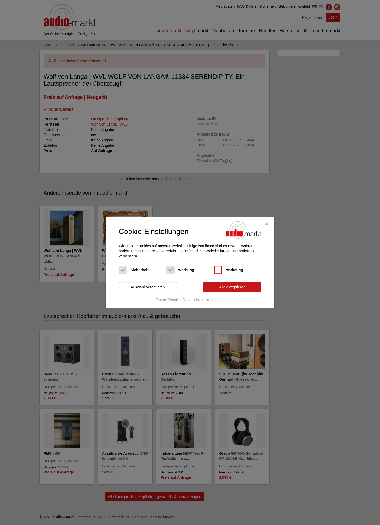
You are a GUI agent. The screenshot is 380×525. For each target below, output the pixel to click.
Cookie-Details (167, 300)
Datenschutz (193, 300)
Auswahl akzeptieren (148, 287)
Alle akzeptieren (232, 287)
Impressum (215, 300)
